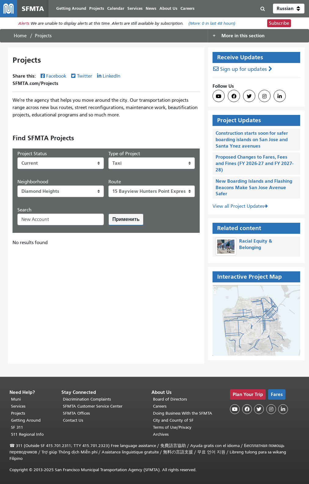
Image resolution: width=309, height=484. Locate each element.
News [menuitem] (151, 8)
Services (18, 406)
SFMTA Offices (76, 413)
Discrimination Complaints (87, 399)
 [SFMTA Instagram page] (264, 96)
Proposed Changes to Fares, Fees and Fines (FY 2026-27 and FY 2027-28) (254, 163)
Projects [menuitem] (96, 8)
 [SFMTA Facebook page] (233, 96)
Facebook (56, 76)
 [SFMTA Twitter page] (249, 96)
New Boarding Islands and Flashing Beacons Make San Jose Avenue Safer (254, 187)
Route (114, 182)
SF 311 (17, 427)
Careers (159, 406)
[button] (288, 8)
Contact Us (73, 420)
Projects (18, 413)
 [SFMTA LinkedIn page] (280, 96)
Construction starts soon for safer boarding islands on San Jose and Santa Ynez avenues (252, 139)
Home (20, 35)
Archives (161, 434)
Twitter (84, 76)
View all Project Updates (238, 206)
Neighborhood (32, 182)
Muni (16, 399)
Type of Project (124, 153)
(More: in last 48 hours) (211, 23)
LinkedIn (111, 76)
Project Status (32, 153)
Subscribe (279, 23)
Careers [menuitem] (187, 8)
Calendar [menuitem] (115, 8)
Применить (126, 219)
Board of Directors (170, 399)
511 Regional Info (27, 434)
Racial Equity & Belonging (255, 244)
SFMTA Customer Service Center (92, 406)
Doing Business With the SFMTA (182, 413)
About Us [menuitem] (168, 8)
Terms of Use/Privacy (172, 427)
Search (24, 210)
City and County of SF (173, 420)
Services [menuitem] (135, 8)
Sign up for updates (243, 69)
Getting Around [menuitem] (71, 8)
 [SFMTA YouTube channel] (218, 96)
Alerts (23, 23)
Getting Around (26, 420)
